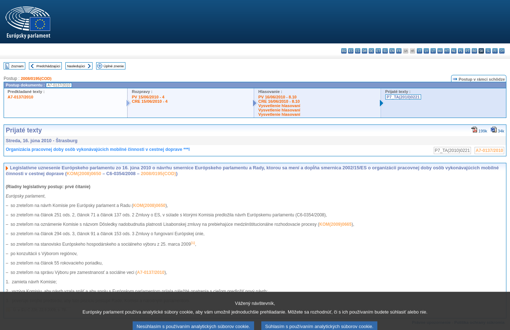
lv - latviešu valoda (426, 51)
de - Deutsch (371, 51)
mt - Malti (447, 51)
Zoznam (17, 66)
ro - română (474, 51)
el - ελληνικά (385, 51)
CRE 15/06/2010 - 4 (150, 101)
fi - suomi (495, 51)
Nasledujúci (76, 66)
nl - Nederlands (454, 51)
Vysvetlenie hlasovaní (279, 105)
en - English (392, 51)
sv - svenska (502, 51)
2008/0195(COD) (36, 78)
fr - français (399, 51)
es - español (350, 51)
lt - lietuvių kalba (433, 51)
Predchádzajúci (48, 66)
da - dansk (364, 51)
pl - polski (460, 51)
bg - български (344, 51)
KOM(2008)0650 (84, 173)
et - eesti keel (378, 51)
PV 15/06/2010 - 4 (148, 97)
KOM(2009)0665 (335, 224)
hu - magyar (440, 51)
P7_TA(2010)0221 (403, 97)
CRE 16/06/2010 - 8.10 (279, 101)
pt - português (467, 51)
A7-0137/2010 (20, 97)
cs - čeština (357, 51)
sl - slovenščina (488, 51)
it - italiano (419, 51)
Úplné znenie (114, 66)
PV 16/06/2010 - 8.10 (277, 97)
